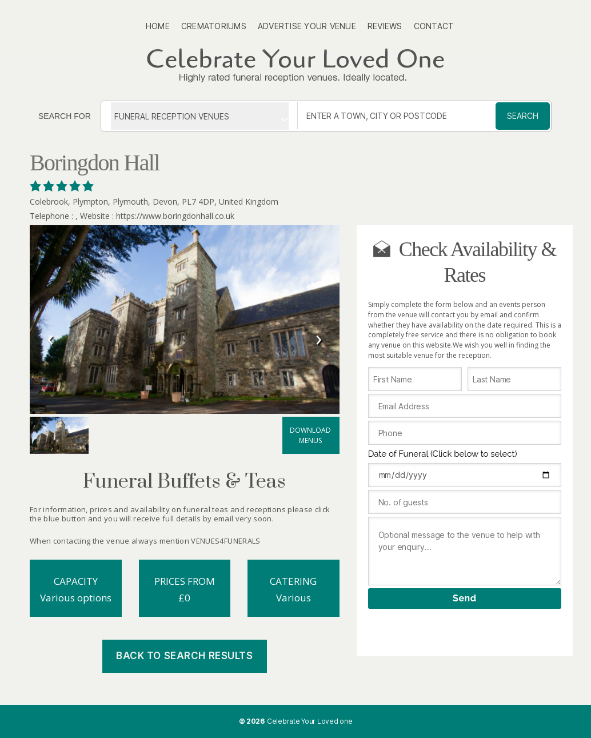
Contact (434, 26)
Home (158, 26)
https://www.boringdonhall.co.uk (175, 215)
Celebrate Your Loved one (310, 721)
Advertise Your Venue (307, 26)
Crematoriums (213, 26)
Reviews (385, 26)
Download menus (310, 435)
